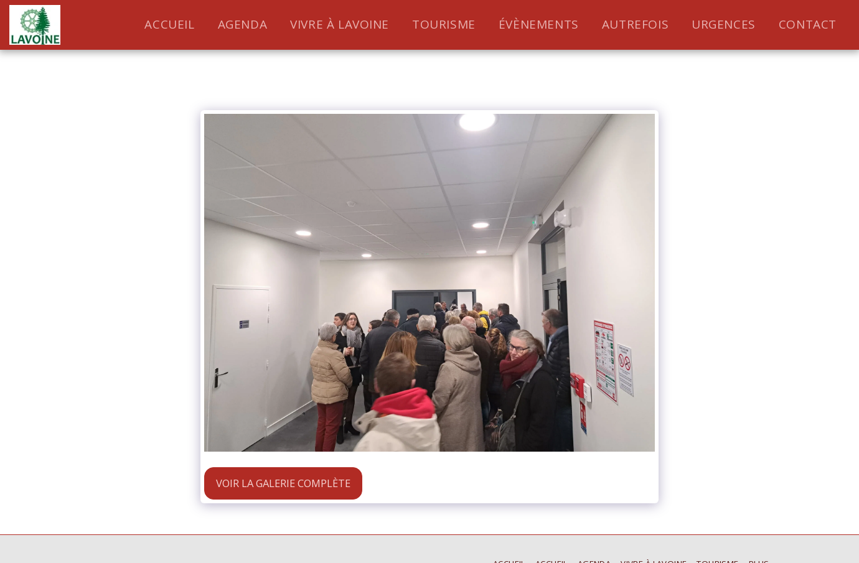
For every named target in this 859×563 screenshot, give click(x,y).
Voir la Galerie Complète (283, 483)
